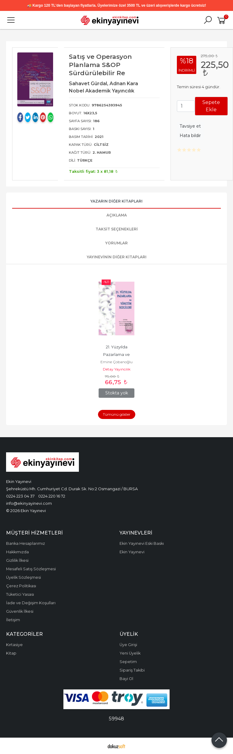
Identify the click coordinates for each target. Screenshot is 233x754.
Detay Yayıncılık (116, 369)
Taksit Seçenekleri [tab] (117, 229)
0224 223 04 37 (20, 496)
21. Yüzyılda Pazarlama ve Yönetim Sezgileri (116, 354)
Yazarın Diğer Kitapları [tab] (116, 201)
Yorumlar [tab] (116, 243)
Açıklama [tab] (116, 215)
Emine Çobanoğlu (116, 362)
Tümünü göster (116, 414)
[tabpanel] (35, 79)
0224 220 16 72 (51, 496)
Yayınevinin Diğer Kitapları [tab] (117, 257)
